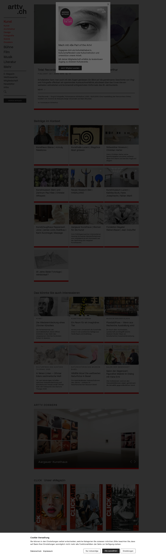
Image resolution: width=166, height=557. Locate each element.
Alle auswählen (109, 551)
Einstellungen (127, 551)
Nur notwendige (90, 551)
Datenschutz (35, 551)
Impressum (48, 551)
